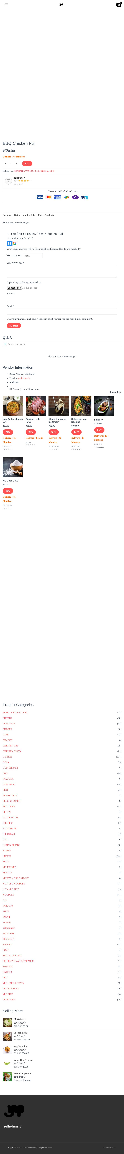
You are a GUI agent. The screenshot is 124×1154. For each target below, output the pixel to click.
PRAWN (7, 922)
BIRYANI (7, 718)
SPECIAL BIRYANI (12, 955)
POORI (6, 916)
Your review (15, 262)
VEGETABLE (9, 999)
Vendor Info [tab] (29, 215)
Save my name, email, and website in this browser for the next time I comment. (51, 318)
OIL (5, 900)
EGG (5, 773)
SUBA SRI (8, 966)
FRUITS (7, 812)
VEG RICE (8, 994)
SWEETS (7, 972)
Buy (27, 163)
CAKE (6, 734)
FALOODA (8, 778)
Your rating (14, 255)
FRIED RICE (9, 806)
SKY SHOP (8, 938)
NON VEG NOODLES (14, 883)
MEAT (6, 861)
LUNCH (7, 856)
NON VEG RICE (11, 889)
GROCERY (8, 823)
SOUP (6, 950)
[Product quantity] (11, 163)
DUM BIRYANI (10, 767)
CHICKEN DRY (10, 745)
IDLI (5, 839)
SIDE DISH (8, 933)
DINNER (7, 756)
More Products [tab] (46, 215)
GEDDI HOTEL (10, 817)
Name (11, 293)
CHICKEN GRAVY (12, 751)
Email (10, 306)
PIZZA (6, 911)
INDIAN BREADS (11, 845)
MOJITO (7, 872)
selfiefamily (9, 927)
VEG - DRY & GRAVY (13, 983)
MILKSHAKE (9, 867)
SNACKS (7, 944)
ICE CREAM (9, 834)
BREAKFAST (9, 723)
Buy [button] (8, 432)
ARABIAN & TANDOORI (15, 712)
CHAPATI (7, 740)
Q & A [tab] (17, 215)
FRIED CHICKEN (11, 800)
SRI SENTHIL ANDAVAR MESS (18, 961)
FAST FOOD (9, 784)
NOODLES (8, 894)
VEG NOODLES (11, 988)
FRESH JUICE (10, 795)
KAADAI (7, 850)
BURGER (7, 729)
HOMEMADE (9, 828)
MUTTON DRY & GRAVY (16, 878)
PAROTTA (8, 905)
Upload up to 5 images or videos (24, 282)
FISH (5, 789)
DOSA (6, 762)
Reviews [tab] (7, 215)
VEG (5, 977)
